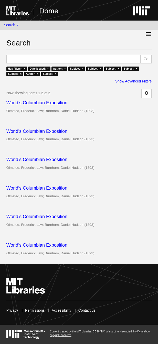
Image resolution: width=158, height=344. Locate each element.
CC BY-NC (99, 331)
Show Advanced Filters (133, 81)
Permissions (35, 310)
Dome (48, 11)
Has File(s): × (17, 68)
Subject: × (76, 68)
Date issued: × (39, 68)
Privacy (12, 310)
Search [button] (11, 25)
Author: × (59, 68)
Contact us (87, 310)
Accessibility (61, 310)
